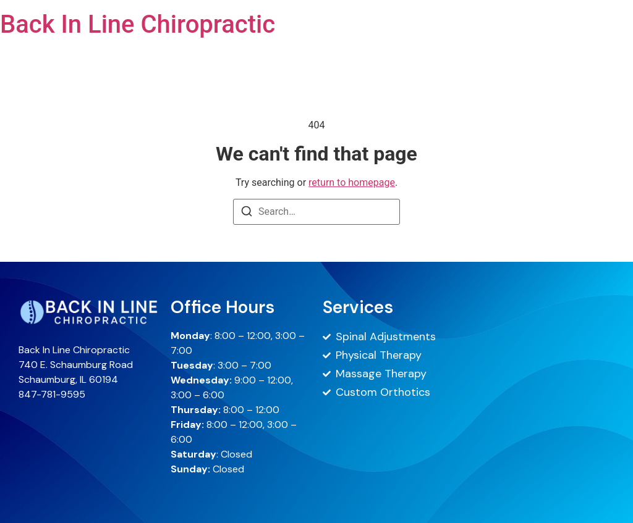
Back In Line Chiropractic (137, 24)
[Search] (247, 213)
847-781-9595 (52, 394)
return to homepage (351, 182)
